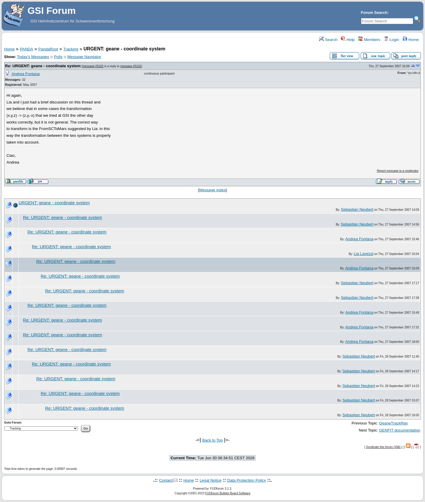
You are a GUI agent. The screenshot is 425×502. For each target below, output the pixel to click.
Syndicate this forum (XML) (384, 447)
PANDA (26, 49)
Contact (166, 480)
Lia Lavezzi (363, 253)
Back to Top (212, 440)
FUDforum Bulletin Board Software (227, 493)
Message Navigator (84, 57)
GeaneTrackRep (393, 423)
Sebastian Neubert (357, 209)
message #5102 (93, 66)
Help (348, 39)
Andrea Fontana (26, 74)
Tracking (70, 49)
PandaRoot (48, 49)
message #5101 (130, 66)
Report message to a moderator (398, 170)
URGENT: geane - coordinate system (54, 202)
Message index (212, 190)
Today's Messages (33, 57)
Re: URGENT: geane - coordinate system (43, 66)
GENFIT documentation (399, 430)
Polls (58, 57)
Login (391, 39)
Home (411, 39)
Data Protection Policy (246, 480)
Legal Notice (210, 480)
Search (328, 39)
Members (369, 39)
